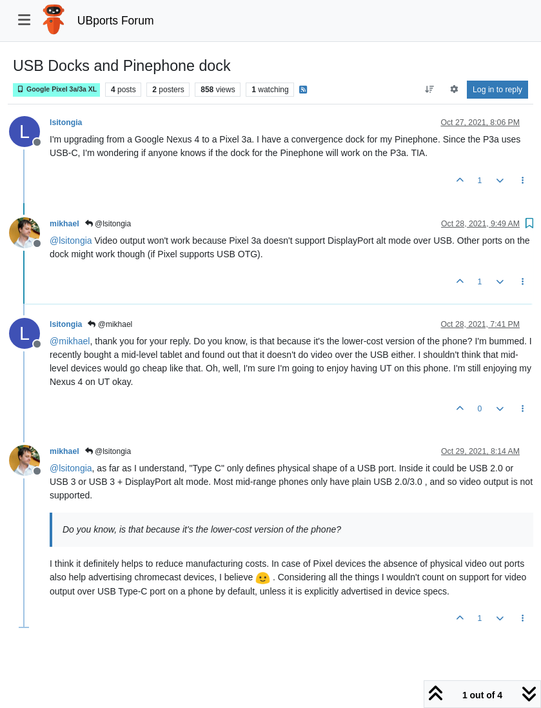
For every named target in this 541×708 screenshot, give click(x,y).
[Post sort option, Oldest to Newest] (429, 90)
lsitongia (66, 122)
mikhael (64, 223)
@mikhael (110, 324)
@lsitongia (108, 223)
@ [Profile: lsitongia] (71, 240)
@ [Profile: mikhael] (70, 341)
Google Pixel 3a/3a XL (56, 89)
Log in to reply (497, 89)
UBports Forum (115, 20)
